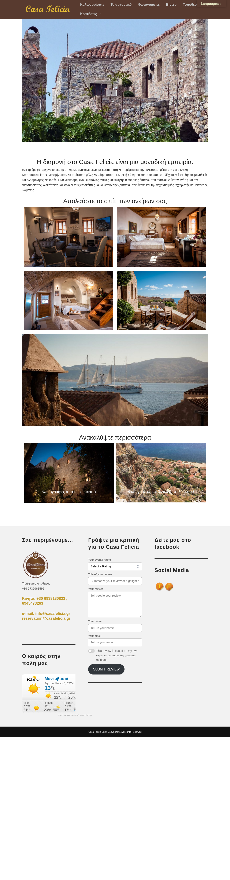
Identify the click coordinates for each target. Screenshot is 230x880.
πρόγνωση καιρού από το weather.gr (75, 715)
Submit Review (106, 669)
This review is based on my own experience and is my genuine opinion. (117, 655)
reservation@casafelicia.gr (46, 618)
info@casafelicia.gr (52, 613)
